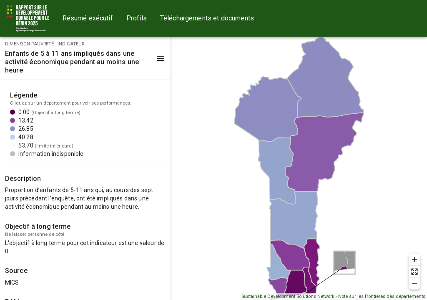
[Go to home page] (28, 18)
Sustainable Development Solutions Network (287, 296)
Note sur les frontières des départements (381, 296)
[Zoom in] (414, 259)
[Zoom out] (414, 284)
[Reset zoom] (414, 272)
